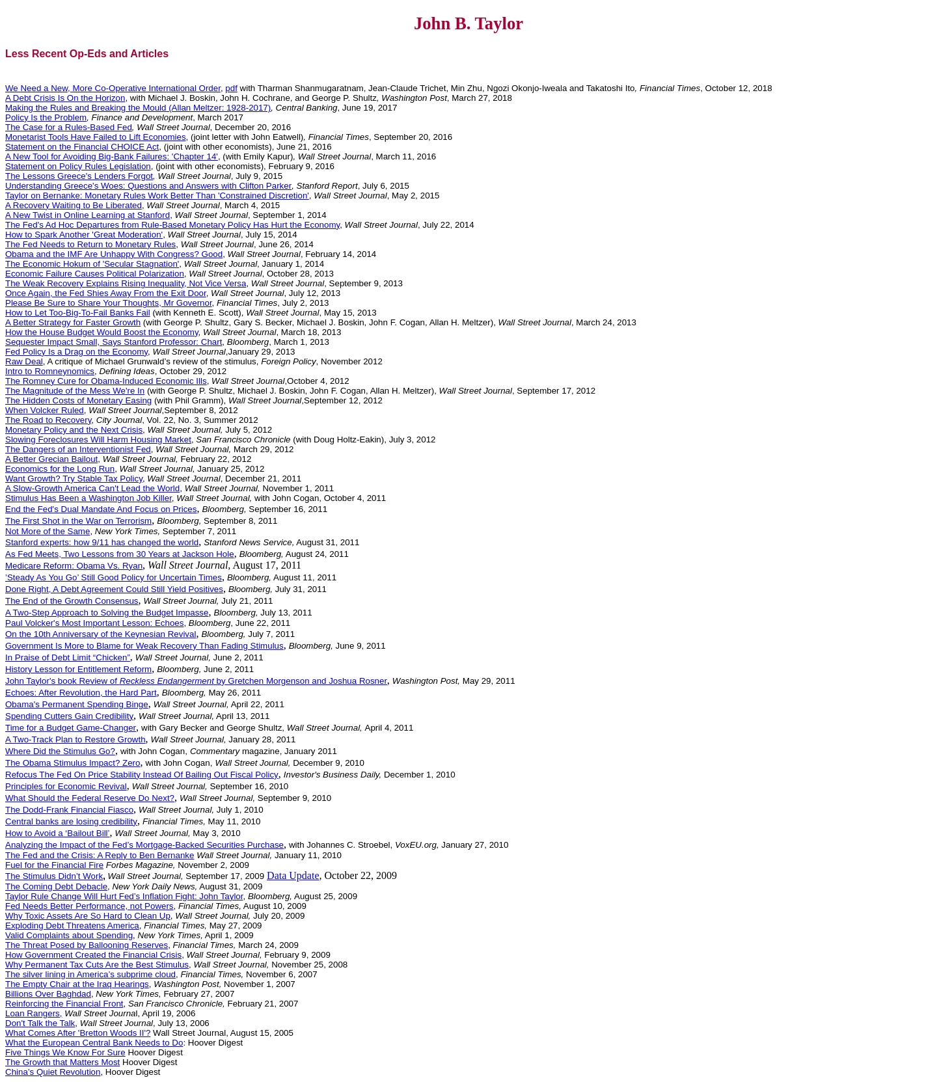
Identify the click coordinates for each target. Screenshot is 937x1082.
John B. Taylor (468, 23)
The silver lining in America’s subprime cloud (90, 974)
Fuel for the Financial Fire (54, 865)
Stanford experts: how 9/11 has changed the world (101, 542)
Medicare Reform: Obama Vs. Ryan (74, 566)
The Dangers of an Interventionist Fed (78, 449)
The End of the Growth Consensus (71, 601)
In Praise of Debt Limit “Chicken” (67, 657)
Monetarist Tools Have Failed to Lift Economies (95, 137)
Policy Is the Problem (46, 117)
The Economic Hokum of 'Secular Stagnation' (92, 264)
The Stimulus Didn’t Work (54, 876)
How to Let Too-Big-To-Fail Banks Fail (77, 313)
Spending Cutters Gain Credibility (69, 716)
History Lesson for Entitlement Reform (78, 669)
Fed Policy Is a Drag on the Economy (76, 352)
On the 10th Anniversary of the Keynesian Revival (100, 634)
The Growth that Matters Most (62, 1062)
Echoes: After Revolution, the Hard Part (81, 692)
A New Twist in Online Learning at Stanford (87, 215)
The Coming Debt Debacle (56, 886)
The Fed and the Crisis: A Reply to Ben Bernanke (99, 855)
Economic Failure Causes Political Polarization (94, 273)
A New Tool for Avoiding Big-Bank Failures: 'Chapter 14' (111, 156)
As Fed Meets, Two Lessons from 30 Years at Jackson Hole (119, 554)
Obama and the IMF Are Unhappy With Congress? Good (114, 254)
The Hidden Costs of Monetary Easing (78, 400)
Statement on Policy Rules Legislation (78, 166)
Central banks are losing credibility (71, 821)
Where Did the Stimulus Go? (60, 751)
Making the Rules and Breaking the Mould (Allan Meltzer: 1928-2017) (138, 108)
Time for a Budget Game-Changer (70, 728)
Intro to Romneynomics (49, 371)
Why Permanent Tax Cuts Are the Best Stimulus (97, 964)
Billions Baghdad (48, 994)
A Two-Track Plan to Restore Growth (75, 739)
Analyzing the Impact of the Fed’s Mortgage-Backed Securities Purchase (144, 845)
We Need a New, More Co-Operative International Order (113, 88)
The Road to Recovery (48, 420)
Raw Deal (24, 361)
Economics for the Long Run (60, 469)
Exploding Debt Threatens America (72, 925)
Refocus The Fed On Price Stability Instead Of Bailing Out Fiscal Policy (141, 774)
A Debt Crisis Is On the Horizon (65, 98)
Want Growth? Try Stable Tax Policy (74, 478)
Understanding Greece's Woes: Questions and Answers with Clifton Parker (148, 186)
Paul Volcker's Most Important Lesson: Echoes (94, 623)
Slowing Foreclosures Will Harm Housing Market (98, 439)
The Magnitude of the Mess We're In (74, 391)
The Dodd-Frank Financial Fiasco (69, 810)
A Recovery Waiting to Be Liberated (73, 205)
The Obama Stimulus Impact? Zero (72, 763)
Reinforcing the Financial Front (64, 1003)
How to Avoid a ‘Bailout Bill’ (57, 833)
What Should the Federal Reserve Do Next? (89, 798)
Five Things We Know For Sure (65, 1052)
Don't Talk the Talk (40, 1023)
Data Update (293, 875)
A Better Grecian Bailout (51, 459)
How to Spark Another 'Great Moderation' (84, 234)
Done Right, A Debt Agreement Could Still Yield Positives (114, 589)
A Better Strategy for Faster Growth (73, 322)
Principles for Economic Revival (66, 786)
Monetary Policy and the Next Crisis (74, 430)
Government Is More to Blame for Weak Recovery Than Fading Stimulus (144, 646)
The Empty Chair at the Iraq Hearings (77, 984)
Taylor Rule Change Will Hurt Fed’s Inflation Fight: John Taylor (124, 896)
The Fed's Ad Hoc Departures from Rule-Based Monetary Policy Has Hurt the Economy (172, 225)
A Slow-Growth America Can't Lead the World (92, 488)
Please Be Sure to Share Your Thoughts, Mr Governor (108, 303)
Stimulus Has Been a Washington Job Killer (88, 498)
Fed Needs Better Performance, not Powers (89, 906)
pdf (231, 88)
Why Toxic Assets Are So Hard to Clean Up (87, 916)
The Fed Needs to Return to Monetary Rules (90, 244)
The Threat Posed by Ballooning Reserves (86, 945)
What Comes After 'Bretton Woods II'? (77, 1033)
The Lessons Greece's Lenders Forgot (79, 176)
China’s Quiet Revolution (52, 1072)
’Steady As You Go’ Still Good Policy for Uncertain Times (113, 577)
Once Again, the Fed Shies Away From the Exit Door (105, 293)
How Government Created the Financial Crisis (93, 955)
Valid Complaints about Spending (69, 935)
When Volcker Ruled (44, 410)
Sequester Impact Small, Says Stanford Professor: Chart (113, 342)
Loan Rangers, (33, 1013)
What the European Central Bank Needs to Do (94, 1043)
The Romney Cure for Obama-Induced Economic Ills (106, 381)
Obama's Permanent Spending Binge (76, 704)
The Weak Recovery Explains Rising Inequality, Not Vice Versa (125, 283)
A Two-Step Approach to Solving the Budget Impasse (106, 612)
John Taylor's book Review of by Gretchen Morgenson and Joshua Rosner (196, 681)
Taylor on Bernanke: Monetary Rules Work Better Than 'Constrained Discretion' (157, 195)
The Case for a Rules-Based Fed (68, 127)
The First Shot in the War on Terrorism (78, 521)
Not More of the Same (47, 531)
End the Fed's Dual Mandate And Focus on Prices (101, 509)
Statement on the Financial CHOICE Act (82, 147)
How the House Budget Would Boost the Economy (101, 332)
